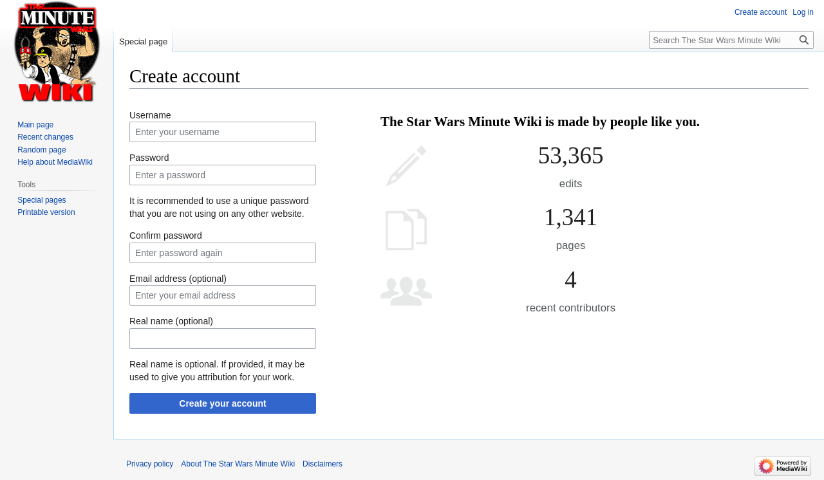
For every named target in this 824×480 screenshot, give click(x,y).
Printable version (46, 212)
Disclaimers (322, 463)
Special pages (41, 200)
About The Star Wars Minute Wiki (238, 463)
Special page (143, 41)
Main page (35, 124)
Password (149, 157)
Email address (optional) (178, 278)
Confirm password (165, 235)
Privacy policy (149, 463)
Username (150, 115)
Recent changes (45, 137)
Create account (761, 12)
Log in (803, 12)
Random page (41, 149)
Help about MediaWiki (55, 162)
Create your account (222, 403)
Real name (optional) (171, 321)
